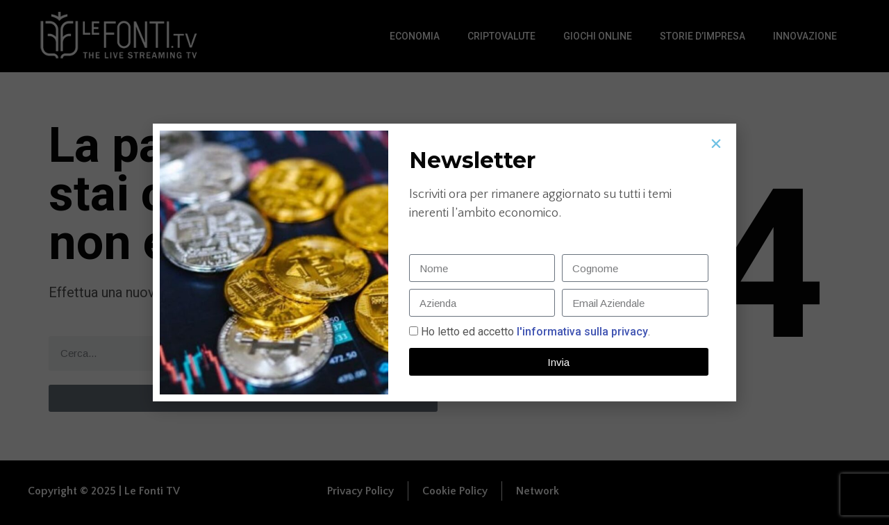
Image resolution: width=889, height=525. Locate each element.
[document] (444, 262)
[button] (716, 144)
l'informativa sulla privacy (581, 331)
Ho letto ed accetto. (535, 331)
